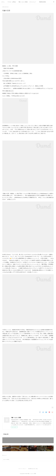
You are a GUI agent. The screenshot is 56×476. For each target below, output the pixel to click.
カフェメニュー (32, 1)
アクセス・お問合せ (12, 1)
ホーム (3, 1)
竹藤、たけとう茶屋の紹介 (23, 1)
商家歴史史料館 (42, 1)
